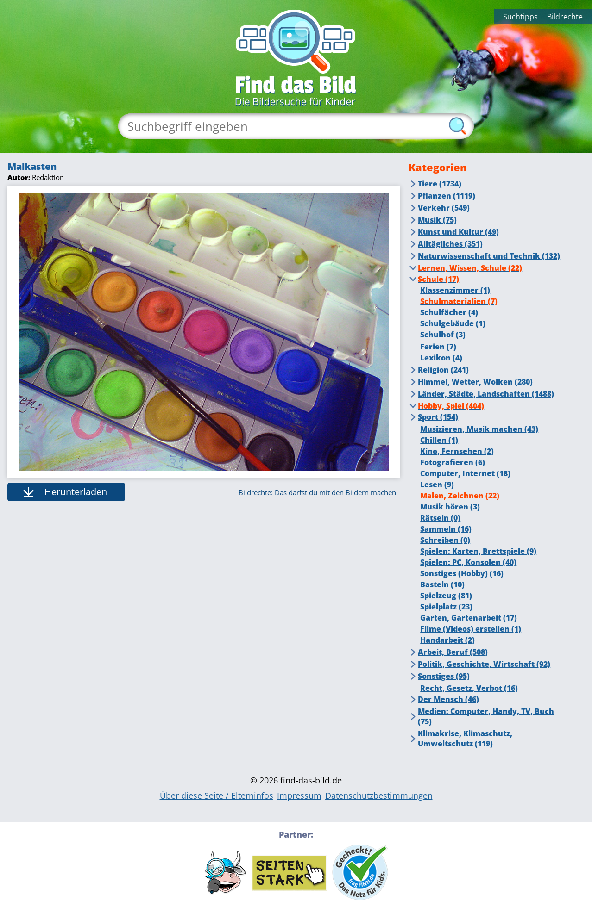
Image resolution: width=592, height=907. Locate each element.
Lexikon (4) (441, 358)
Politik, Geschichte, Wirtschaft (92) (484, 664)
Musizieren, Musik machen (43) (479, 429)
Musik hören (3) (450, 507)
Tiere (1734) (439, 184)
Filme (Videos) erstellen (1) (470, 629)
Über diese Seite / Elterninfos (216, 795)
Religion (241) (443, 370)
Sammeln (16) (446, 529)
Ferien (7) (438, 347)
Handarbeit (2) (447, 640)
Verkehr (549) (444, 208)
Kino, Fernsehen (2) (457, 451)
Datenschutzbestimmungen (379, 795)
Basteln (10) (442, 584)
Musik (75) (437, 220)
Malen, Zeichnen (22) (459, 496)
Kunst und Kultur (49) (458, 232)
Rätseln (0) (440, 518)
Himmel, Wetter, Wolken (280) (475, 382)
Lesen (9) (437, 484)
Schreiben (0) (445, 540)
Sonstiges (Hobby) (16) (462, 573)
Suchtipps (520, 17)
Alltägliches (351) (450, 244)
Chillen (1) (439, 440)
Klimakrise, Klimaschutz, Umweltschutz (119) (465, 738)
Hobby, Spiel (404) (451, 406)
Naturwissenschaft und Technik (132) (489, 256)
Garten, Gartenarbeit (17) (468, 618)
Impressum (299, 795)
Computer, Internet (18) (465, 473)
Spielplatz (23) (446, 607)
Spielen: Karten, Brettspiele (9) (478, 551)
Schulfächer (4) (449, 312)
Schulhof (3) (443, 334)
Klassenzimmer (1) (455, 290)
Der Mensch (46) (448, 699)
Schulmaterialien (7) (459, 301)
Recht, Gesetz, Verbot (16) (469, 688)
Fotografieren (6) (452, 462)
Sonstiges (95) (444, 676)
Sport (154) (438, 417)
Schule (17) (438, 279)
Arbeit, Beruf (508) (453, 652)
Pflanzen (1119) (446, 196)
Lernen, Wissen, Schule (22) (470, 268)
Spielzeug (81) (446, 595)
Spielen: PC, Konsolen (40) (468, 562)
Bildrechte (565, 17)
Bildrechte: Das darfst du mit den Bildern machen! (318, 492)
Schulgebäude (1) (452, 323)
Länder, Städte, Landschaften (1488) (486, 394)
